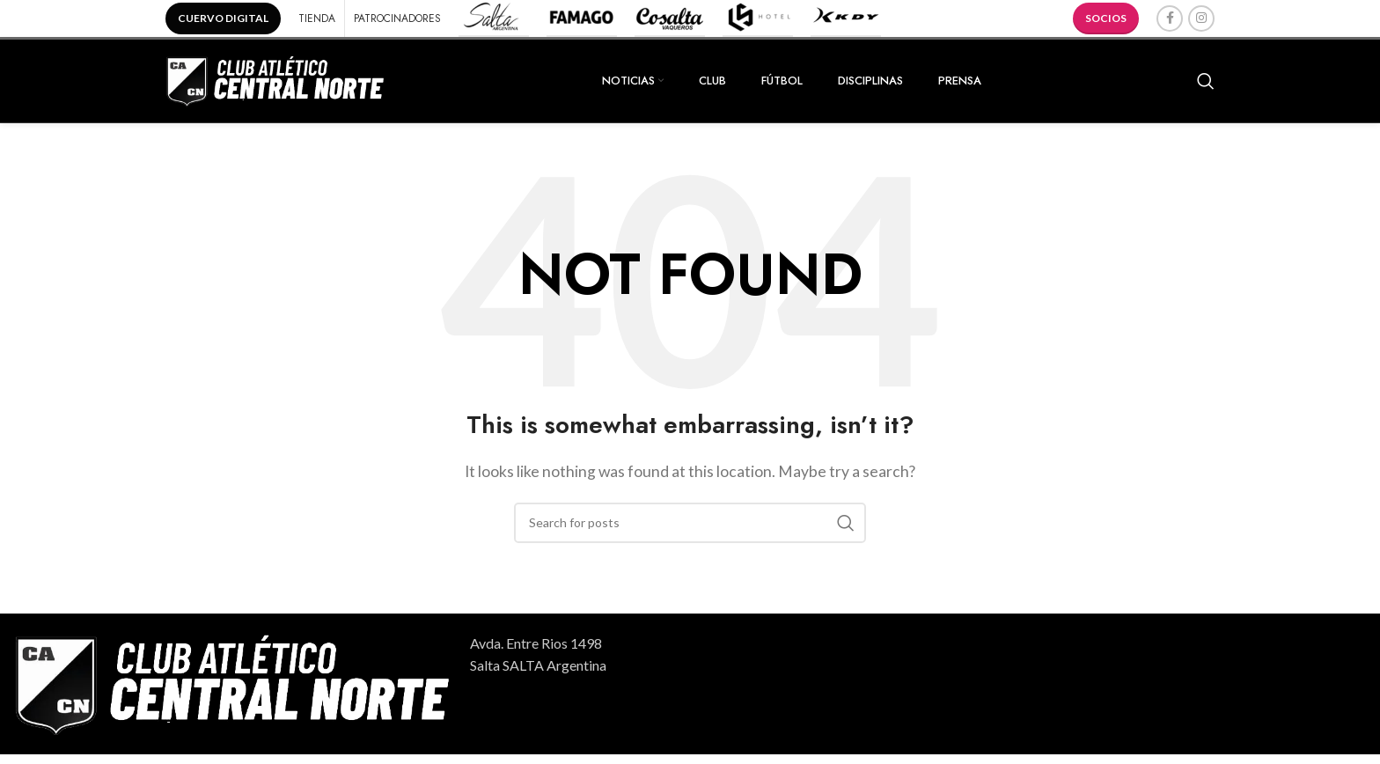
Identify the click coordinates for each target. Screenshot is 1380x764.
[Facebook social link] (1169, 18)
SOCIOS (1106, 18)
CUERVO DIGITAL (223, 18)
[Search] (1205, 85)
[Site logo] (275, 83)
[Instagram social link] (1201, 18)
